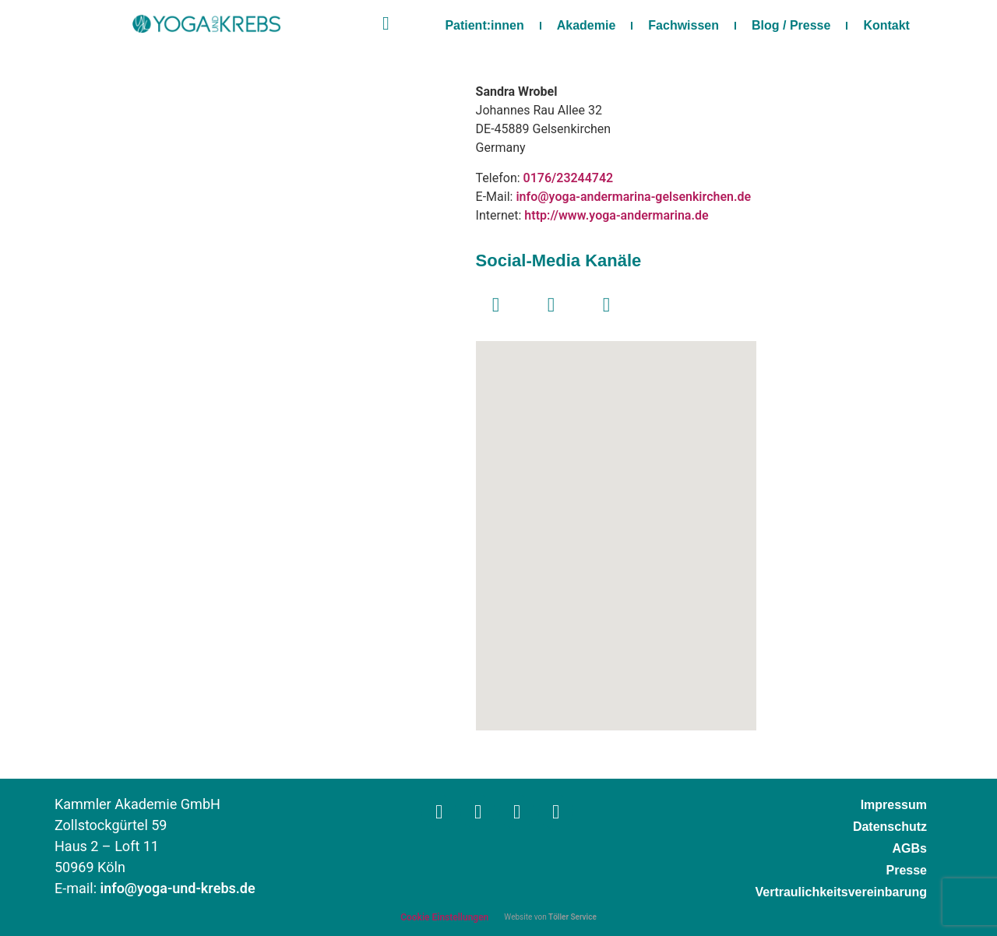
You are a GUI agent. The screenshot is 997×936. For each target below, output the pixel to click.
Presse (907, 870)
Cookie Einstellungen (444, 917)
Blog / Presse (791, 25)
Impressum (894, 804)
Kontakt (886, 25)
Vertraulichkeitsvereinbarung (841, 892)
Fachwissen (683, 25)
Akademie (586, 25)
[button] (616, 522)
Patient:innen (484, 25)
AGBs (910, 848)
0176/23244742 (568, 178)
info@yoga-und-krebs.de (177, 888)
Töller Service (572, 917)
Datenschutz (890, 826)
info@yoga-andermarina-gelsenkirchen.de (633, 197)
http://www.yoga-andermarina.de (616, 215)
